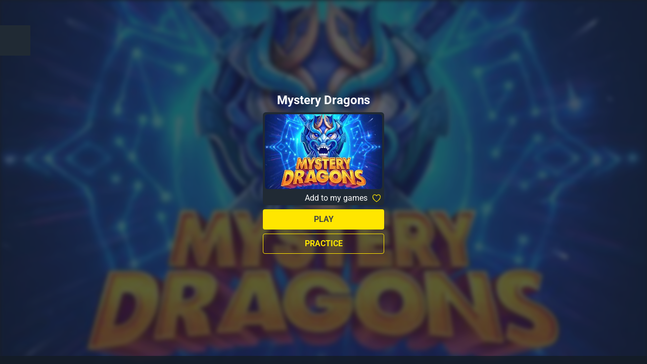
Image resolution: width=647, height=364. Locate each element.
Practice (324, 243)
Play (324, 219)
